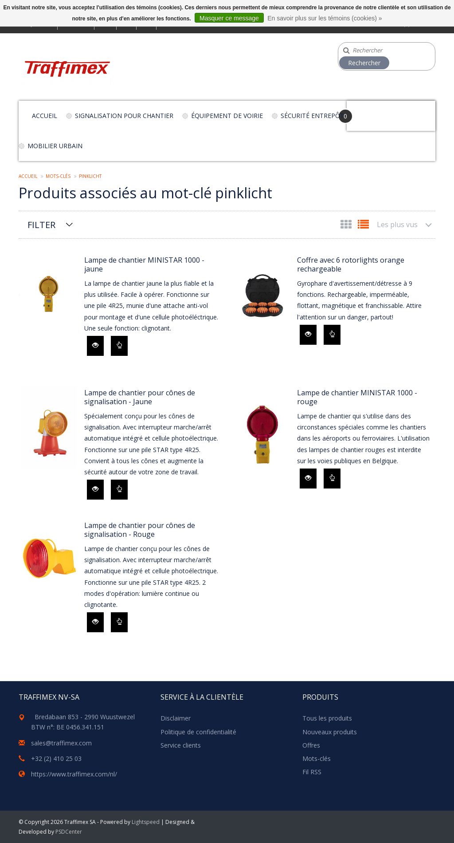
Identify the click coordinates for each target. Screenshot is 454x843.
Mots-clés (58, 176)
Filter (41, 225)
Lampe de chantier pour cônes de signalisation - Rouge (139, 530)
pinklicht (90, 176)
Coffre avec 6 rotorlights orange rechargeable (350, 264)
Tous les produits (327, 718)
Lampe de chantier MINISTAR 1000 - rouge (357, 397)
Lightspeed (146, 822)
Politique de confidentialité (198, 732)
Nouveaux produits (329, 732)
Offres (311, 745)
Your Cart (371, 111)
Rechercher (364, 63)
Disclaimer (175, 718)
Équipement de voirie (227, 115)
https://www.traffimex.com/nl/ (74, 774)
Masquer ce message (229, 18)
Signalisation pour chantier (124, 115)
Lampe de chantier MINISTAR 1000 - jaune (144, 264)
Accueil (44, 115)
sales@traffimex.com (61, 743)
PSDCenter (68, 831)
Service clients (180, 745)
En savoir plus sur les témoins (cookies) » (324, 18)
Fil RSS (311, 772)
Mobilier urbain (54, 146)
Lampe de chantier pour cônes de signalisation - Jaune (139, 397)
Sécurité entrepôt (312, 115)
